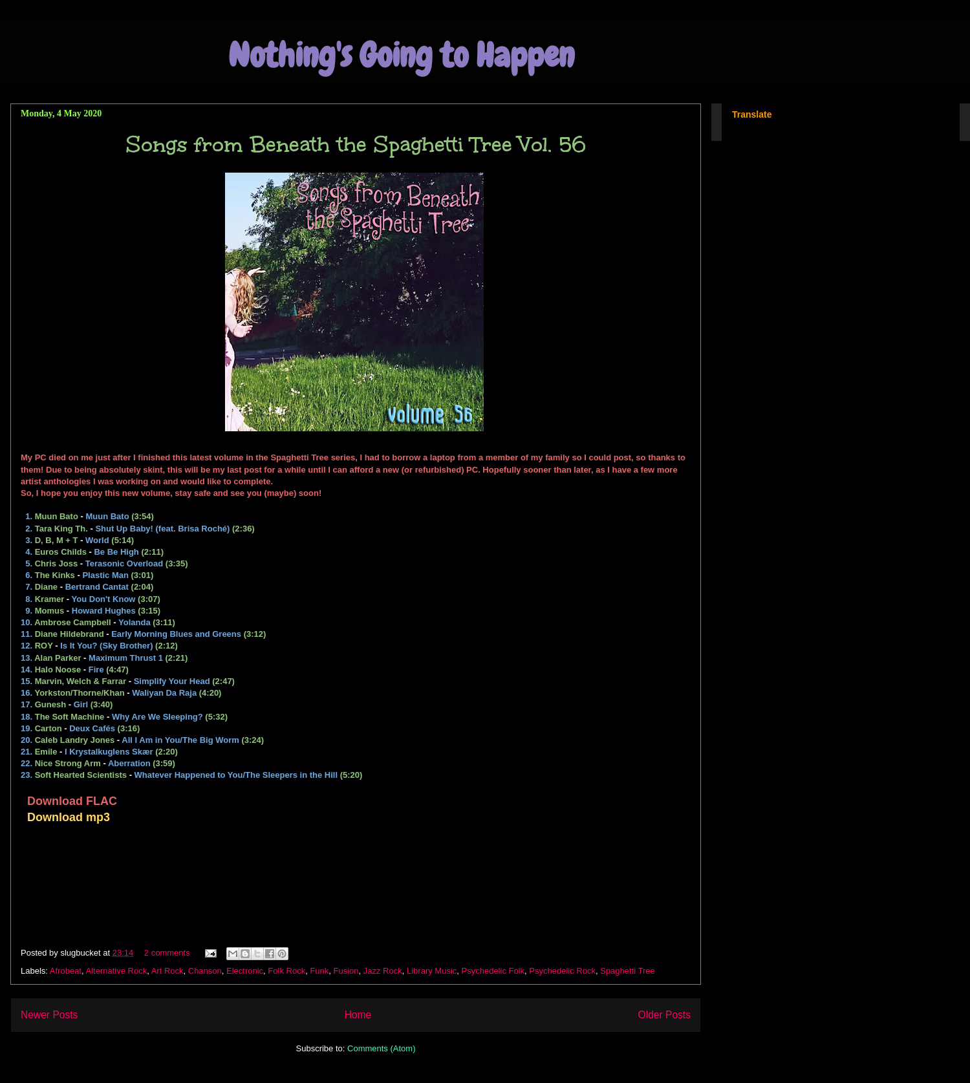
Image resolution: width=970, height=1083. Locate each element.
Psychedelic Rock (562, 971)
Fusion (346, 971)
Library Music (432, 971)
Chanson (205, 971)
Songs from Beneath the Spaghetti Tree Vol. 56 (356, 144)
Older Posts (664, 1014)
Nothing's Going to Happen (401, 55)
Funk (319, 971)
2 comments (167, 953)
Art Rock (167, 971)
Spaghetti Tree (627, 971)
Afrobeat (65, 971)
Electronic (244, 971)
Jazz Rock (382, 971)
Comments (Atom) (381, 1048)
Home (358, 1014)
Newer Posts (49, 1014)
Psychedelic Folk (493, 971)
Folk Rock (286, 971)
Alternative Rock (116, 971)
